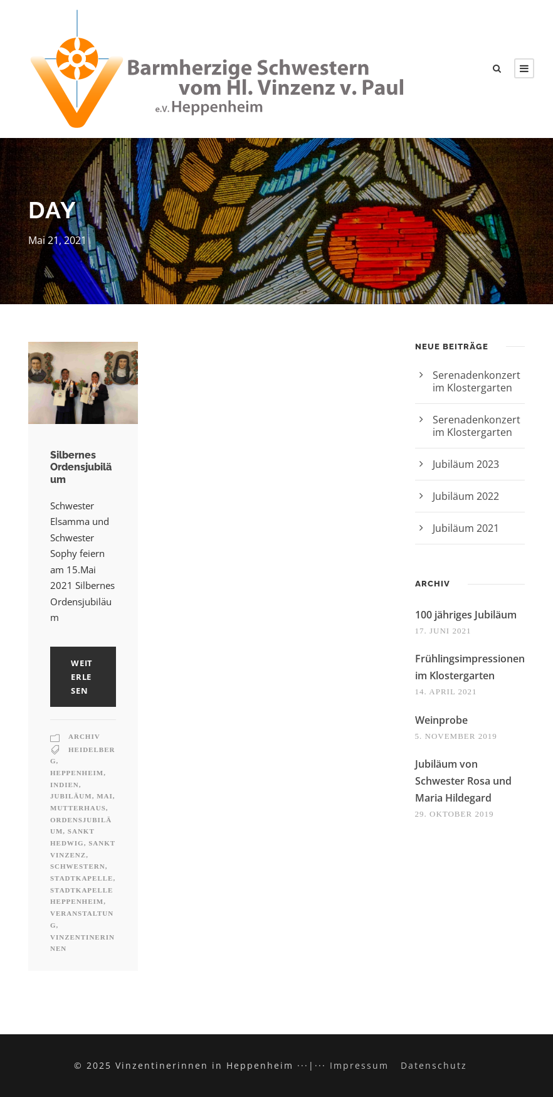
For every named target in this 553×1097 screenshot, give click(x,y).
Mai (105, 796)
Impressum (359, 1065)
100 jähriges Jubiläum (466, 615)
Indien (64, 784)
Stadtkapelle (81, 878)
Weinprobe (441, 720)
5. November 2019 (456, 736)
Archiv (84, 736)
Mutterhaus (78, 808)
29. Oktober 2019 (454, 814)
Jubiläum (71, 796)
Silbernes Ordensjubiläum (81, 467)
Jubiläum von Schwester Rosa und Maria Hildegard (463, 781)
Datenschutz (434, 1065)
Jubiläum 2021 (466, 528)
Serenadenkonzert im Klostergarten (476, 381)
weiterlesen (82, 676)
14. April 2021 (446, 691)
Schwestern (77, 866)
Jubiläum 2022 (466, 496)
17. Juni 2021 (443, 630)
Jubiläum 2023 (466, 464)
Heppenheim (76, 772)
